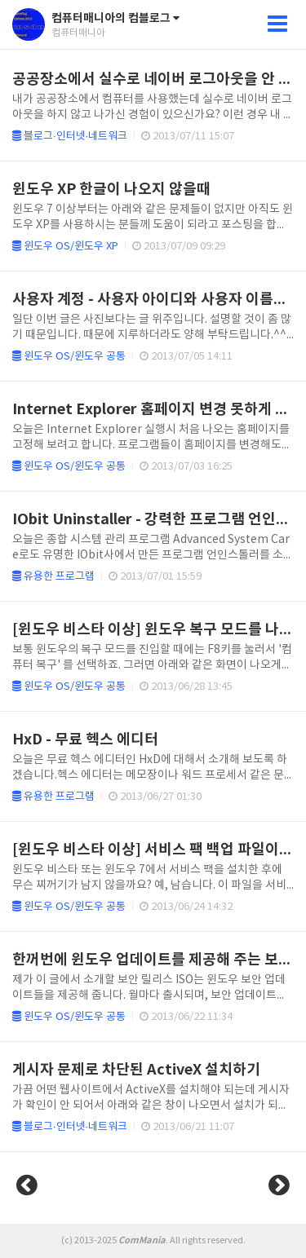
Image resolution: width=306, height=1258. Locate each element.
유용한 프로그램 (53, 577)
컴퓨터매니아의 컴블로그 (115, 18)
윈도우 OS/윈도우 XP (65, 247)
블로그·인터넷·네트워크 (69, 136)
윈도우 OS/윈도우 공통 (69, 357)
